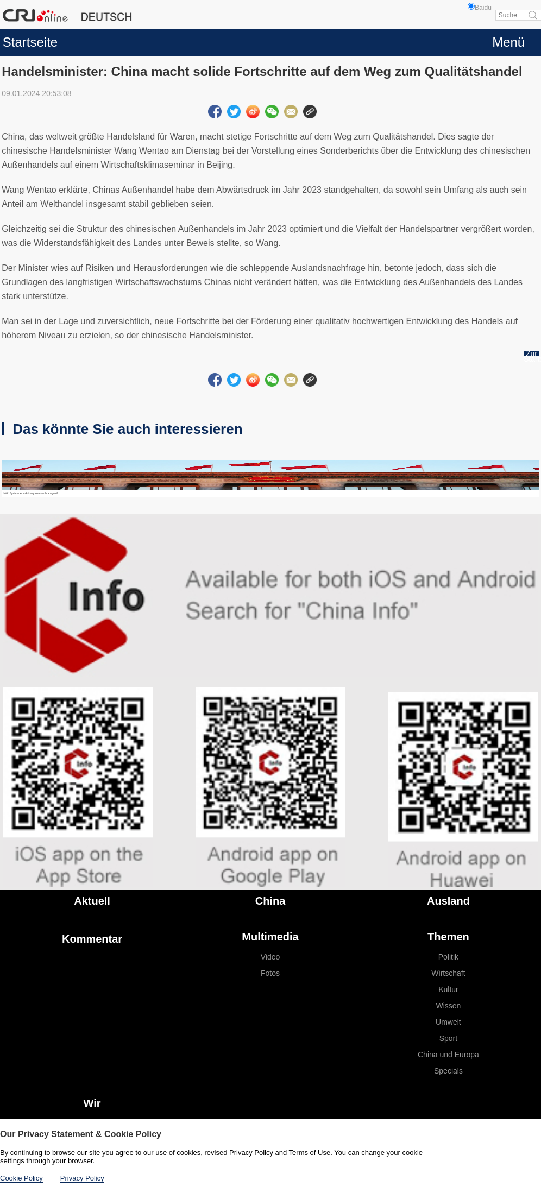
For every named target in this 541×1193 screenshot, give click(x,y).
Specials (448, 1070)
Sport (448, 1038)
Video (270, 956)
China (270, 901)
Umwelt (448, 1022)
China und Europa (448, 1054)
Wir (92, 1103)
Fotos (270, 973)
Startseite (30, 42)
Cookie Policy (21, 1178)
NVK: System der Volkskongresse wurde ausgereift (30, 493)
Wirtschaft (448, 973)
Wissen (448, 1005)
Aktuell (92, 901)
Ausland (448, 901)
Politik (448, 956)
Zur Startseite (531, 356)
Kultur (448, 989)
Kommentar (92, 939)
